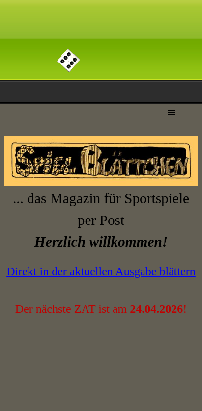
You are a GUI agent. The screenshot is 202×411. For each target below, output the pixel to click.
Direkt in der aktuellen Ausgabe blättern (101, 271)
